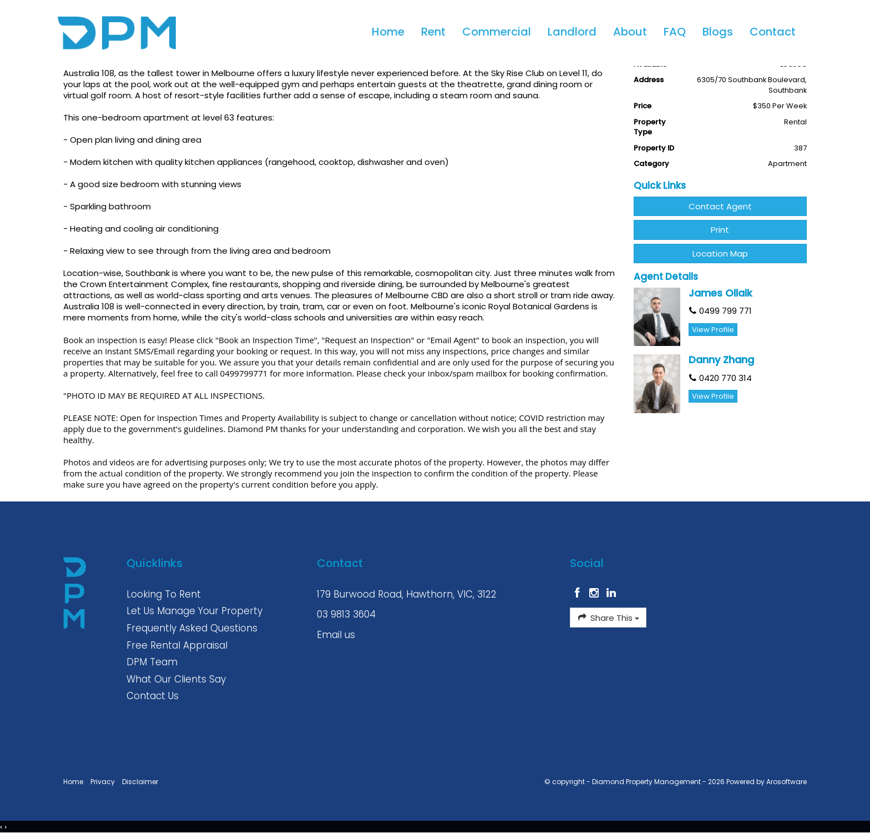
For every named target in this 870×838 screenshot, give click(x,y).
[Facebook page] (578, 593)
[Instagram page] (595, 593)
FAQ (674, 32)
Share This (608, 617)
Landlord (571, 32)
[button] (720, 229)
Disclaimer (140, 781)
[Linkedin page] (611, 593)
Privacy (102, 781)
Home (387, 32)
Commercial (496, 32)
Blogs (717, 32)
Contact (772, 32)
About (629, 32)
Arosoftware (786, 781)
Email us (336, 634)
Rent (433, 32)
